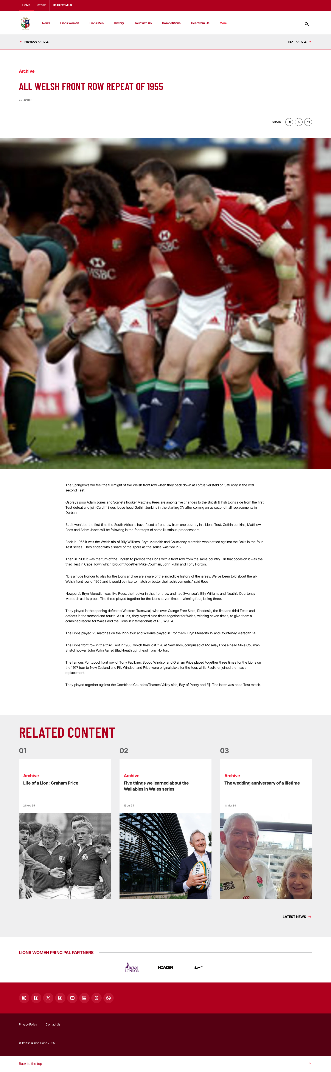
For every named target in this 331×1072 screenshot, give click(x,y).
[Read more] (65, 829)
